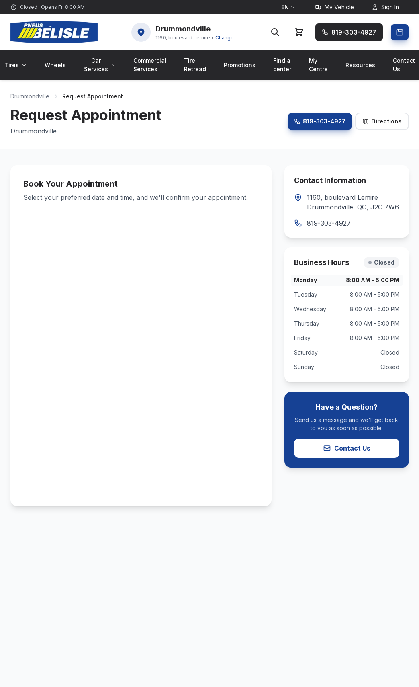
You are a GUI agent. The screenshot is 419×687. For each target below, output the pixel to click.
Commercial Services (149, 64)
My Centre (318, 64)
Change (224, 38)
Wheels (55, 65)
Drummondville (29, 96)
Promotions (239, 65)
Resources (360, 65)
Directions (382, 121)
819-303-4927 (319, 121)
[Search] (275, 32)
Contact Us (346, 448)
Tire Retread (195, 64)
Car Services (99, 64)
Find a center (282, 64)
